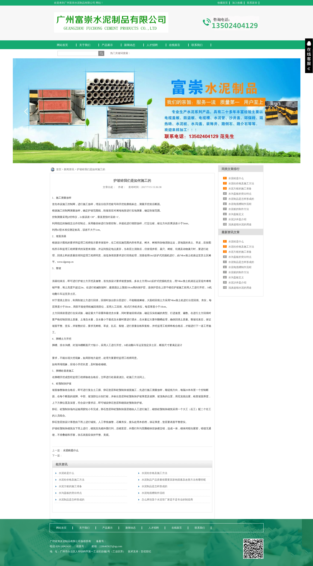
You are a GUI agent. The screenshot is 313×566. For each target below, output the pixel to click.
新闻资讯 (69, 169)
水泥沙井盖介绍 (237, 219)
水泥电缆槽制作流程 (153, 492)
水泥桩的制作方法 (238, 209)
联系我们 (197, 45)
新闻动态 (129, 45)
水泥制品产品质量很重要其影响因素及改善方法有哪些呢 (174, 479)
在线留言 (174, 45)
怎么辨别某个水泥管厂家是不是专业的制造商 (167, 499)
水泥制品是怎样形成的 (71, 499)
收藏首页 (222, 2)
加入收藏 (237, 2)
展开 (309, 55)
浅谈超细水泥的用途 (239, 224)
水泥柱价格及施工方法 (71, 479)
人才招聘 (152, 45)
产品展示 (107, 45)
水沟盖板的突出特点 (70, 492)
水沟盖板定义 (236, 214)
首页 (58, 169)
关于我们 (84, 45)
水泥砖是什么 (70, 450)
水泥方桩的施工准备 (70, 486)
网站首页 (62, 45)
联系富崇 (252, 2)
